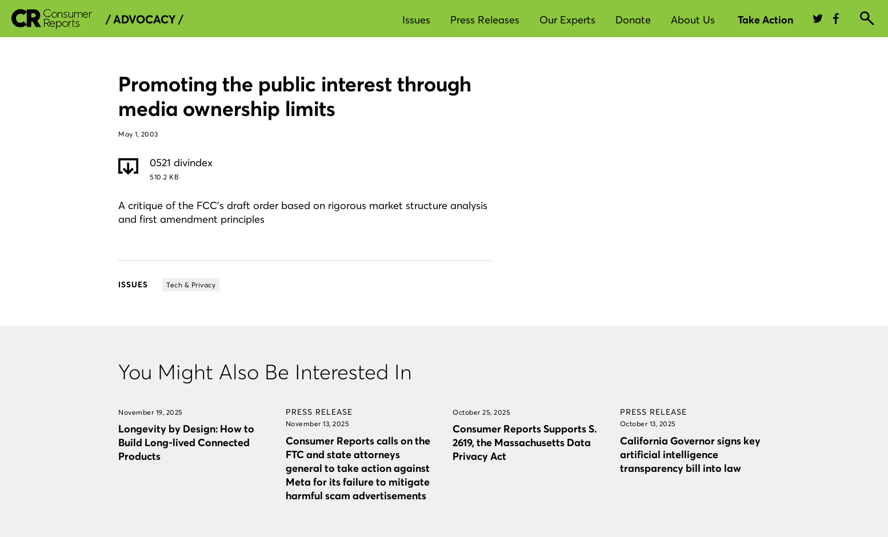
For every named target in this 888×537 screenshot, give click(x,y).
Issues (416, 19)
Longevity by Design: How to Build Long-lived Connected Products (186, 442)
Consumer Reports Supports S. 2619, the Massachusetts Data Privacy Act (525, 442)
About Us (693, 19)
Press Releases (484, 19)
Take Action (765, 19)
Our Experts (567, 19)
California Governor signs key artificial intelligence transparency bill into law (690, 454)
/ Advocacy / (144, 19)
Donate (633, 19)
